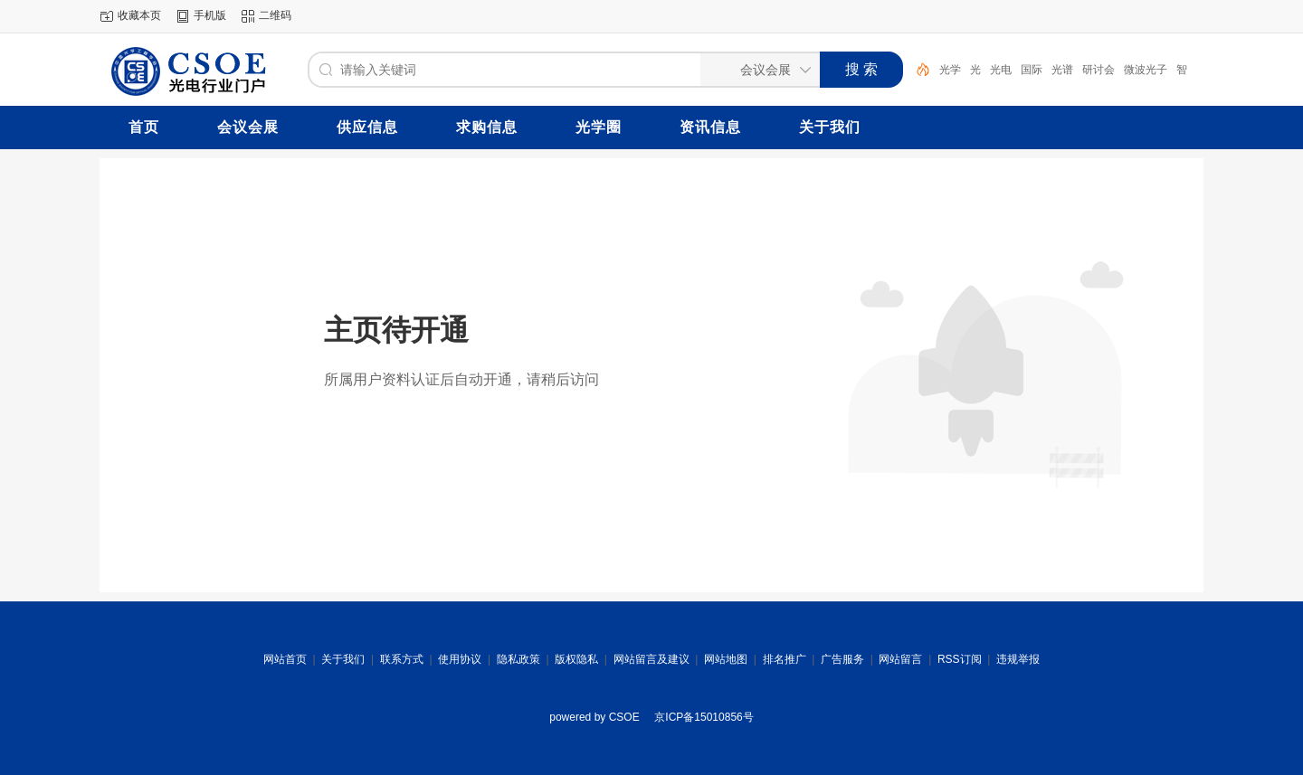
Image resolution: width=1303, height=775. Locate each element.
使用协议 (459, 659)
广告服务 (842, 659)
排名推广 (784, 659)
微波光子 (1145, 69)
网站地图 (725, 659)
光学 (950, 69)
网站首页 (285, 659)
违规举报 (1018, 659)
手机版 (210, 15)
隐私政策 (518, 659)
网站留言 (900, 659)
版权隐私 (576, 659)
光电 (1001, 69)
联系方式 (401, 659)
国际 (1031, 69)
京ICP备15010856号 (703, 717)
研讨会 (1098, 69)
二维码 (275, 15)
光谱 (1062, 69)
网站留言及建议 (651, 659)
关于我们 (343, 659)
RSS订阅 (959, 659)
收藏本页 (139, 15)
